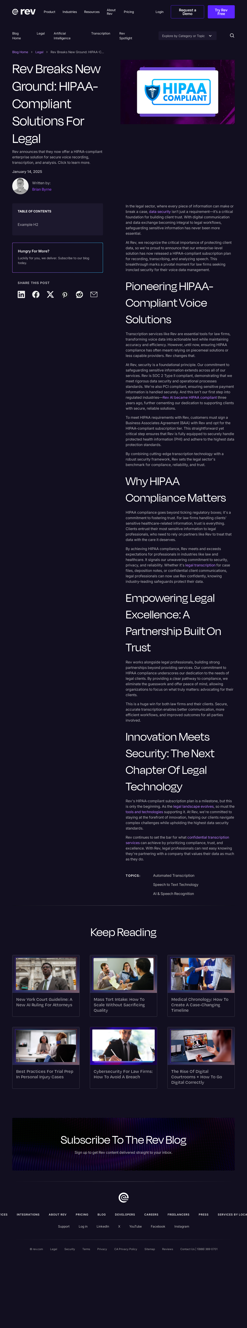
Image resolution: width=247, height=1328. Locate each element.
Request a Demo (187, 12)
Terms (86, 1249)
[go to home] (124, 1198)
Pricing (82, 1214)
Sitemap (149, 1249)
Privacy (102, 1249)
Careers (151, 1214)
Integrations (28, 1214)
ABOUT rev (58, 1214)
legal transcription (200, 565)
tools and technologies (144, 812)
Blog (102, 1214)
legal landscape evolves (193, 806)
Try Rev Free (221, 12)
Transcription (100, 33)
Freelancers (179, 1214)
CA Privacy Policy (125, 1249)
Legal (41, 33)
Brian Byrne (41, 189)
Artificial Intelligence (62, 35)
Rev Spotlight (125, 35)
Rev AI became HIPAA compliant (190, 397)
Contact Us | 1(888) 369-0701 (199, 1249)
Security (69, 1249)
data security (160, 211)
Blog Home (16, 35)
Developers (125, 1214)
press (204, 1214)
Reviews (167, 1249)
